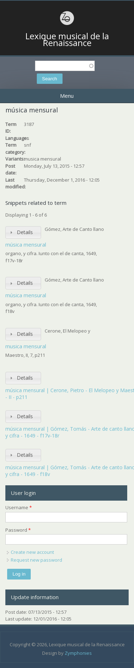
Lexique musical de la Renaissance (67, 39)
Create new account (32, 552)
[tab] (23, 232)
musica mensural (25, 346)
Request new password (36, 560)
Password (18, 530)
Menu (67, 95)
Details (25, 232)
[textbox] (65, 66)
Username (18, 507)
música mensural (25, 244)
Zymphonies (78, 653)
